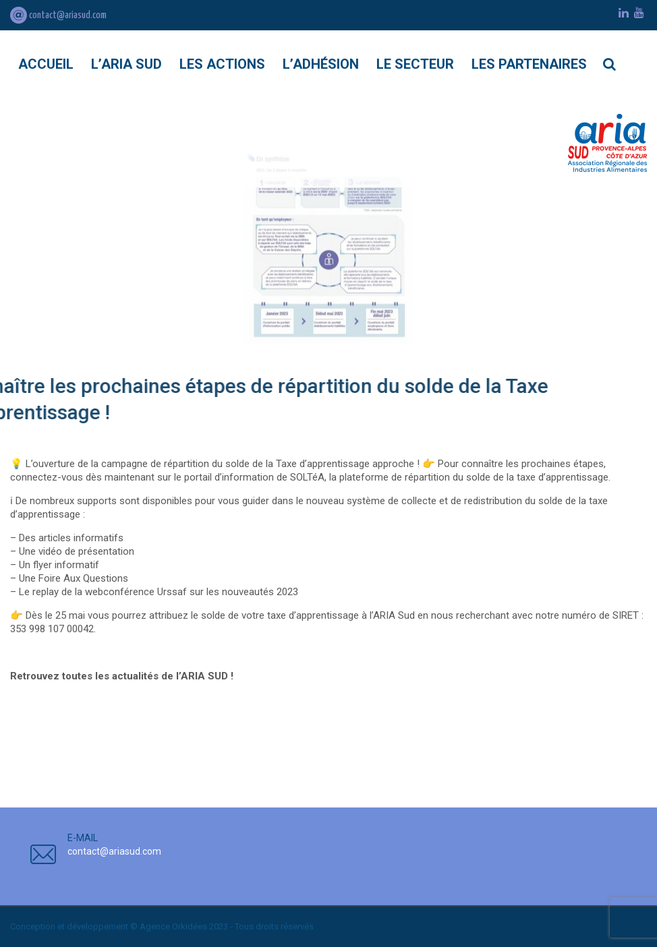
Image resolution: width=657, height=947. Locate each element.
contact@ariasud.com (58, 15)
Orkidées (189, 926)
